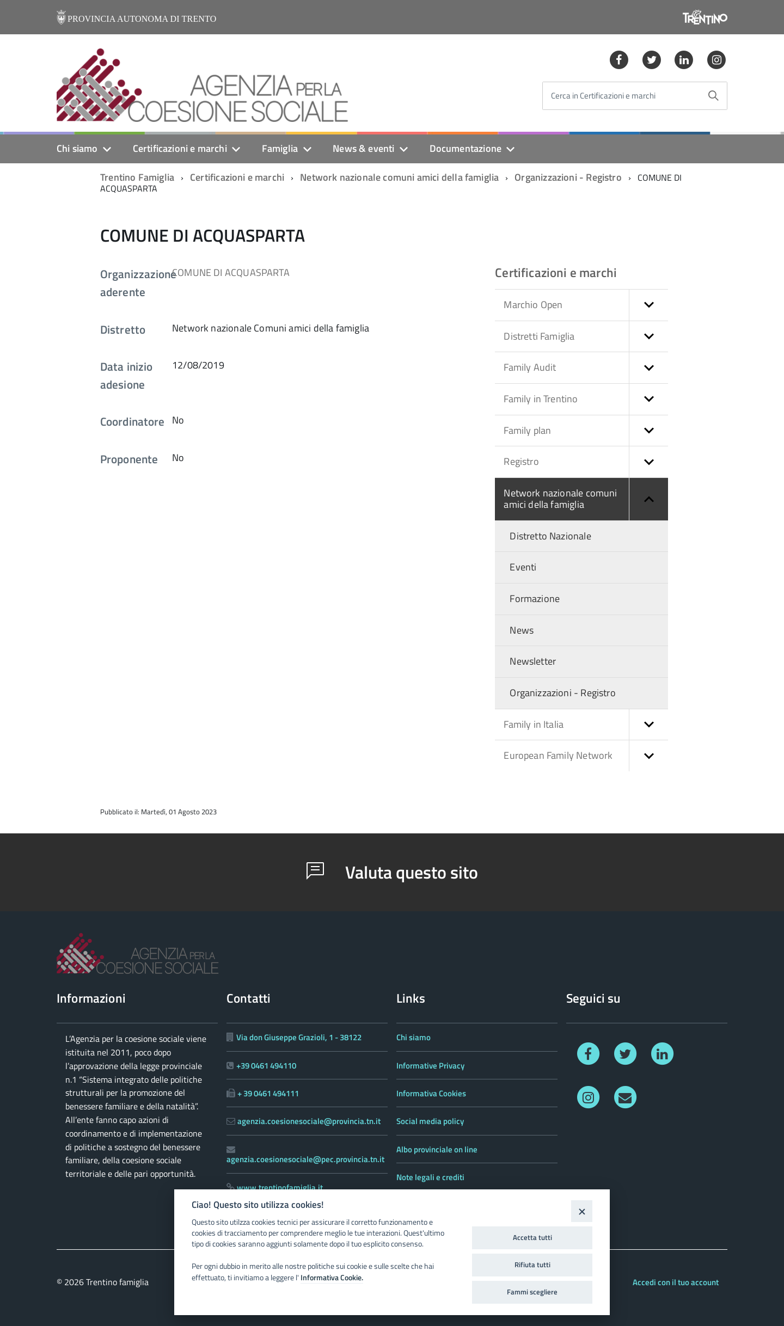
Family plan (586, 430)
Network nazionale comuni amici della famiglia (399, 177)
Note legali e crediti (430, 1177)
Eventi (523, 567)
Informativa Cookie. (332, 1277)
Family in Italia (586, 724)
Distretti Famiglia (586, 336)
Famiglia (280, 148)
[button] (648, 305)
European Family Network (586, 755)
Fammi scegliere (532, 1291)
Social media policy (430, 1121)
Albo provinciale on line (436, 1149)
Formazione (535, 598)
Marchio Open (586, 305)
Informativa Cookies (431, 1093)
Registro (586, 461)
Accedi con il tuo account (676, 1282)
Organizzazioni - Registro (568, 177)
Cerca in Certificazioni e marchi (603, 96)
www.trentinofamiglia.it (280, 1187)
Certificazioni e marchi (180, 148)
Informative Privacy (430, 1065)
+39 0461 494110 (266, 1065)
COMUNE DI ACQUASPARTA (231, 272)
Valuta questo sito (392, 872)
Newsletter (533, 661)
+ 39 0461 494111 (268, 1093)
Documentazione (466, 148)
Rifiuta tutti (532, 1264)
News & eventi (363, 148)
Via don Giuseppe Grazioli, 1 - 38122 (299, 1037)
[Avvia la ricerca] (713, 95)
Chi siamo (77, 148)
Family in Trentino (586, 399)
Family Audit (586, 367)
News (522, 630)
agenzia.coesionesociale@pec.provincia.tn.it (305, 1159)
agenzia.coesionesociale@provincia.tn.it (309, 1121)
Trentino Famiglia (137, 177)
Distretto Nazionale (550, 536)
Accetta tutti (532, 1237)
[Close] (581, 1210)
